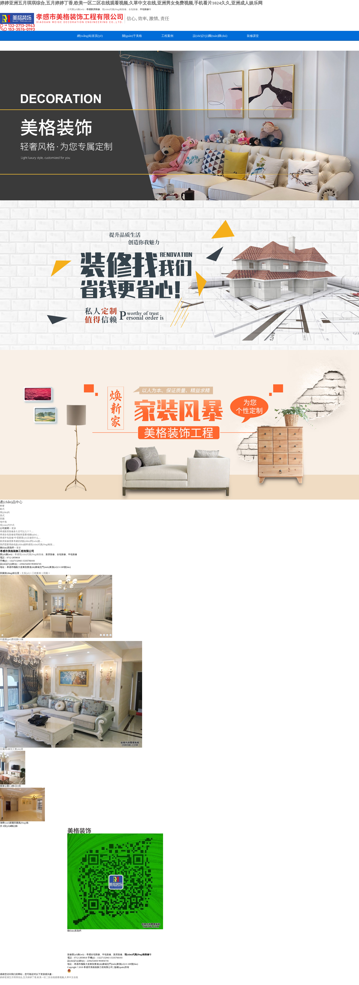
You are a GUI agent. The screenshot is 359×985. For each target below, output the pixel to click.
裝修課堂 (253, 35)
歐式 (2, 509)
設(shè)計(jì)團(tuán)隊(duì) (210, 35)
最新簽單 (146, 45)
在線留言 (114, 45)
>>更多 (12, 528)
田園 (2, 518)
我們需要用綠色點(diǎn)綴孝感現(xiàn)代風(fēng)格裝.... (27, 544)
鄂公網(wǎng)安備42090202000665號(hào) (91, 970)
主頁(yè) (26, 573)
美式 (2, 515)
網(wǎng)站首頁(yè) (90, 35)
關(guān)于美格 (132, 35)
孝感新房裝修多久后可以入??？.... (16, 531)
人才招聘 (83, 45)
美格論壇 (177, 45)
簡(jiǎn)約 (5, 512)
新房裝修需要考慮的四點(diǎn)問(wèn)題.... (21, 541)
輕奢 (2, 505)
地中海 (3, 522)
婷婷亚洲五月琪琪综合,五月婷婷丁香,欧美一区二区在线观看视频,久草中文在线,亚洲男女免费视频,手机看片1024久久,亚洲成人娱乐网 (131, 3)
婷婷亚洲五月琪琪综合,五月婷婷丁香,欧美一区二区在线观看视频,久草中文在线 (39, 977)
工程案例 (167, 35)
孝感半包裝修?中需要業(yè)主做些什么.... (20, 537)
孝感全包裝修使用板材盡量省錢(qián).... (19, 534)
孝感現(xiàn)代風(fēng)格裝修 (29, 554)
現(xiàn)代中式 (7, 525)
